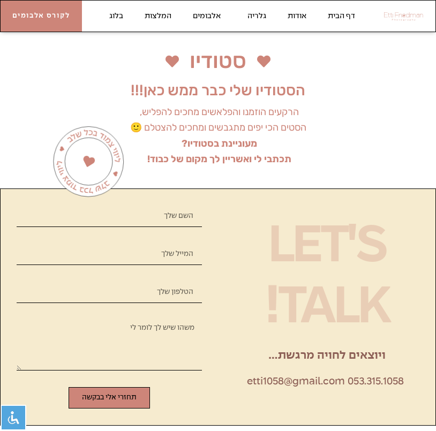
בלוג (116, 16)
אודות (297, 16)
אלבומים (207, 16)
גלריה (254, 16)
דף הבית (341, 16)
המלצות (158, 16)
